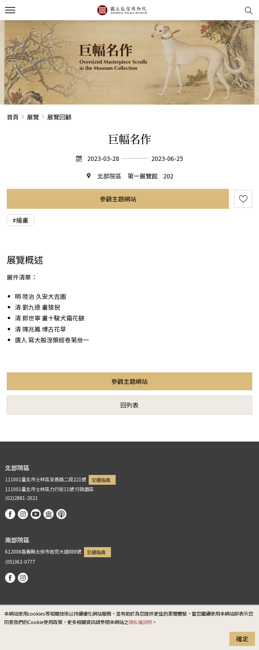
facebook (10, 514)
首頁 (13, 116)
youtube (36, 514)
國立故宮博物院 (122, 10)
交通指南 (100, 479)
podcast (61, 514)
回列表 (129, 404)
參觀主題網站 (118, 198)
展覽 (33, 116)
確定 (242, 638)
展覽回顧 (59, 116)
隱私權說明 (140, 621)
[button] (232, 10)
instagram (23, 514)
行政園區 (84, 488)
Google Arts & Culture (49, 514)
